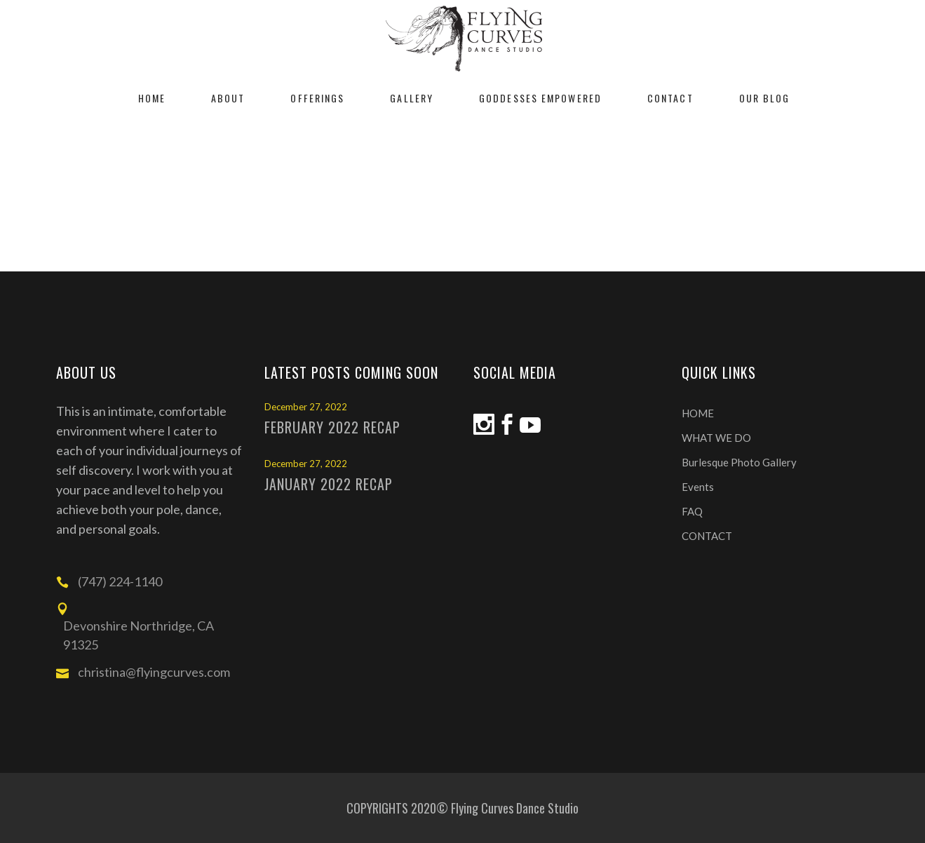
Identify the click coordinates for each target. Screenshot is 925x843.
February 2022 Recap (332, 427)
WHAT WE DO (716, 437)
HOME (698, 413)
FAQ (692, 511)
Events (698, 486)
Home (425, 193)
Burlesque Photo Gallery (739, 462)
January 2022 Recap (328, 483)
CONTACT (707, 536)
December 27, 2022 (305, 406)
